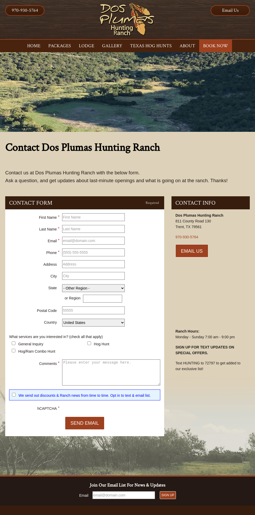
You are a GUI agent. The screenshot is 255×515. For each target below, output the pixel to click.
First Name (49, 218)
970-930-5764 (25, 10)
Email (54, 241)
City (54, 277)
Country (50, 323)
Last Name (49, 229)
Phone (52, 253)
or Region (73, 299)
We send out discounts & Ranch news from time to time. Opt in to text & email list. (85, 396)
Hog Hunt (101, 345)
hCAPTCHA (48, 409)
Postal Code (47, 312)
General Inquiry (30, 345)
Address (50, 265)
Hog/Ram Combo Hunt (36, 352)
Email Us (230, 10)
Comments (49, 364)
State (52, 289)
